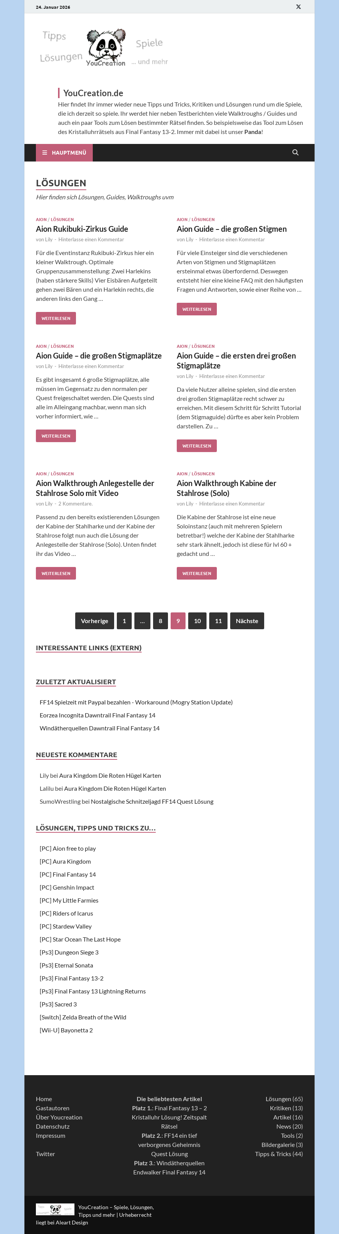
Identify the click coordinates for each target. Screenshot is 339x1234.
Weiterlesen (53, 316)
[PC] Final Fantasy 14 (68, 874)
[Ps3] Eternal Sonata (66, 965)
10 (197, 620)
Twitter (45, 1153)
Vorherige (94, 620)
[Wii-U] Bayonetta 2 (66, 1030)
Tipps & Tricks (273, 1153)
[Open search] (295, 153)
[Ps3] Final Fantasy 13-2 (71, 978)
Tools (288, 1135)
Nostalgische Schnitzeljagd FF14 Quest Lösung (152, 801)
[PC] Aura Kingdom (65, 861)
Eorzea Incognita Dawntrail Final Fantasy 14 (97, 715)
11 (218, 620)
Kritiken (280, 1107)
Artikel (282, 1117)
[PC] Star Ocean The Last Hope (80, 939)
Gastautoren (52, 1107)
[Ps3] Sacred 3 (58, 1004)
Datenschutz (52, 1126)
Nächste (247, 620)
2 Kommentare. (75, 504)
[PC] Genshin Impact (67, 887)
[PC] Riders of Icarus (66, 913)
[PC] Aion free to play (68, 848)
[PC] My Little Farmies (69, 900)
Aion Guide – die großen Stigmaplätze (99, 355)
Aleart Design (72, 1222)
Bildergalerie (278, 1144)
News (283, 1126)
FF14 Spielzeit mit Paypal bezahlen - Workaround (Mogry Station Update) (136, 702)
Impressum (50, 1135)
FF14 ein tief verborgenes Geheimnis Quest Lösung (169, 1144)
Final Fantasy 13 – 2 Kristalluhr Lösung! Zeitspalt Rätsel (169, 1117)
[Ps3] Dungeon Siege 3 (69, 952)
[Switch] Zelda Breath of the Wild (83, 1017)
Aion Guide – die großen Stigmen (232, 228)
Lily (49, 239)
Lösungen (62, 219)
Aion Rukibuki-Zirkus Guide (82, 228)
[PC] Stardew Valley (66, 926)
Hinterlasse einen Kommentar (91, 239)
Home (44, 1098)
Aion (41, 219)
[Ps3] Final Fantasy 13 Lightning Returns (93, 991)
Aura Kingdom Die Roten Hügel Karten (110, 775)
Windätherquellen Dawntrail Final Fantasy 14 (100, 728)
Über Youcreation (59, 1117)
